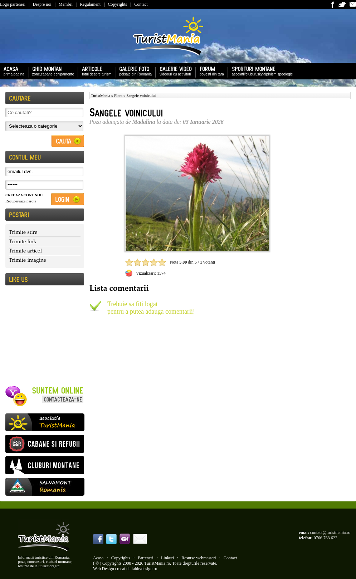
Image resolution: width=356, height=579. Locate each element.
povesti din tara (210, 70)
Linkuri (167, 557)
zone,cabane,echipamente (51, 70)
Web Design (103, 568)
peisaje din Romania (134, 70)
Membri (66, 4)
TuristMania (100, 95)
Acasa (98, 557)
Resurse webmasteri (198, 557)
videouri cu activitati (174, 70)
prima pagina (12, 70)
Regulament (90, 4)
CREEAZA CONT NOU (24, 195)
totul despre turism (94, 70)
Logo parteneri (12, 4)
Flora (118, 95)
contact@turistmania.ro (330, 532)
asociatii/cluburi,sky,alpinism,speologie (260, 70)
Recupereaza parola (20, 201)
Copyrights (117, 4)
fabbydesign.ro (144, 568)
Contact (140, 4)
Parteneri (145, 557)
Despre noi (42, 4)
